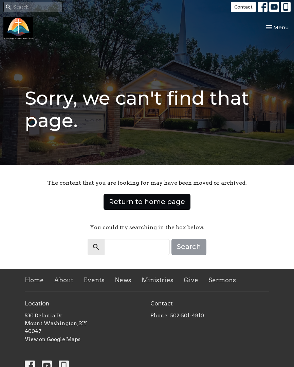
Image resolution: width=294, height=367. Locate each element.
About (63, 280)
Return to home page (147, 202)
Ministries (157, 280)
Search (189, 247)
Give (191, 280)
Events (94, 280)
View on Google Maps (52, 339)
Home (34, 280)
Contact (243, 7)
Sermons (222, 280)
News (123, 280)
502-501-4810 (187, 316)
